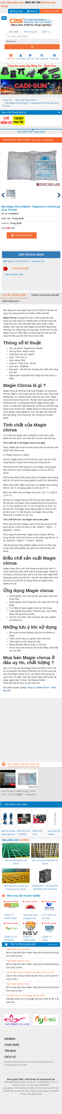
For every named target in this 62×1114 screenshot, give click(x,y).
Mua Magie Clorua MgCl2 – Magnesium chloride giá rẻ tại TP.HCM (26, 793)
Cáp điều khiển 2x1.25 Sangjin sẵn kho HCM (25, 995)
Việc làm (11, 57)
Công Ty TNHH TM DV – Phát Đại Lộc (24, 261)
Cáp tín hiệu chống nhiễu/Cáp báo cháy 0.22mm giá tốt (30, 972)
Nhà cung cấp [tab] (30, 32)
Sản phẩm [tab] (14, 32)
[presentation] (0, 823)
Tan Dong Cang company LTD (30, 916)
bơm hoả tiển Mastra (54, 832)
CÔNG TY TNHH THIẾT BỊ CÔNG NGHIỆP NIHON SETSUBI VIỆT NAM (30, 939)
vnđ (13, 228)
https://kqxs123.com (45, 1098)
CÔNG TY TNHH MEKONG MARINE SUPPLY (46, 939)
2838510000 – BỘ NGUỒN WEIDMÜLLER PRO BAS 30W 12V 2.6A (45, 888)
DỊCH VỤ (10, 1056)
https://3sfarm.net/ (13, 274)
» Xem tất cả (52, 944)
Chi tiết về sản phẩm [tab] (14, 295)
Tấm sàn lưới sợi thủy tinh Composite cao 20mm (16, 887)
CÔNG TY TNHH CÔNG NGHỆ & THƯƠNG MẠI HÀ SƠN (11, 917)
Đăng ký (32, 11)
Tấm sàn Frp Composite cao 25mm (45, 862)
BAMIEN (10, 1038)
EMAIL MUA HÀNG (22, 235)
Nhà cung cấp (41, 57)
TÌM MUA (10, 1050)
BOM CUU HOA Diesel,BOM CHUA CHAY (39, 833)
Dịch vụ (30, 57)
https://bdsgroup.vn (27, 1098)
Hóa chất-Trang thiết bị (26, 100)
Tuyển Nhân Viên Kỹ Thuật (17, 949)
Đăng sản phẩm (51, 11)
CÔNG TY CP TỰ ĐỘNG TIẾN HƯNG (10, 939)
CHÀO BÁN (12, 1044)
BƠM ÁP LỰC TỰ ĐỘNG (23, 832)
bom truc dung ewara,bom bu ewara (8, 833)
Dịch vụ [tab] (46, 32)
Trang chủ (7, 100)
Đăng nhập (16, 11)
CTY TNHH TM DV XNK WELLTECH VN (49, 917)
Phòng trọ (11, 1098)
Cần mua (20, 57)
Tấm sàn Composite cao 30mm (16, 862)
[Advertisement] (30, 728)
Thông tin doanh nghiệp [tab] (45, 295)
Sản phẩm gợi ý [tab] (11, 301)
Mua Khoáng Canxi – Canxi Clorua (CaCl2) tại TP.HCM (11, 793)
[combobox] (32, 41)
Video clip (54, 57)
